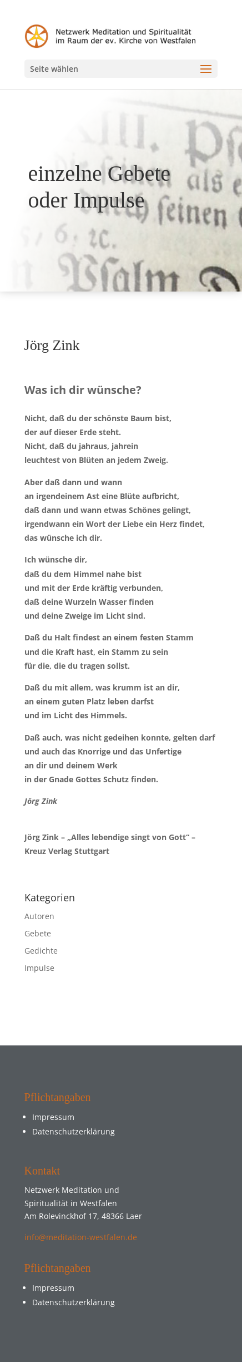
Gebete (37, 933)
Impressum (53, 1117)
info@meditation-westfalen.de (80, 1237)
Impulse (39, 968)
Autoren (39, 916)
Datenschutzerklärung (73, 1131)
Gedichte (41, 950)
